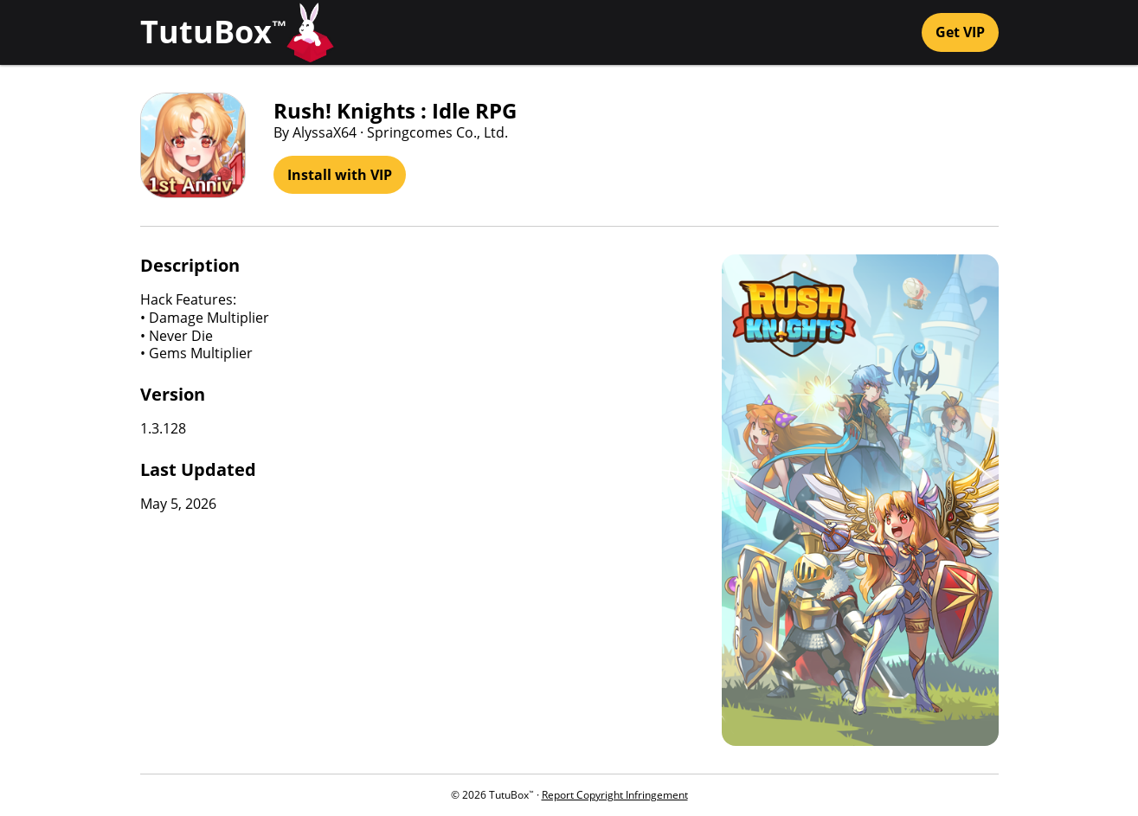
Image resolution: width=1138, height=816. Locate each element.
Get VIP (960, 32)
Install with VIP (339, 174)
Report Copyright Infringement (615, 794)
